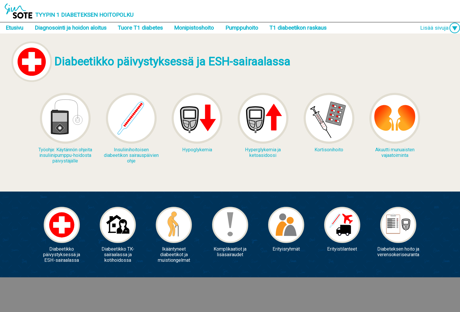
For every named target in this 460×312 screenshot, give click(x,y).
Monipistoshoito (194, 27)
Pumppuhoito (241, 27)
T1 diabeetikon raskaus (298, 27)
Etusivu (14, 27)
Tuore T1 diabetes (140, 27)
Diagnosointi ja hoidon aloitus (70, 27)
